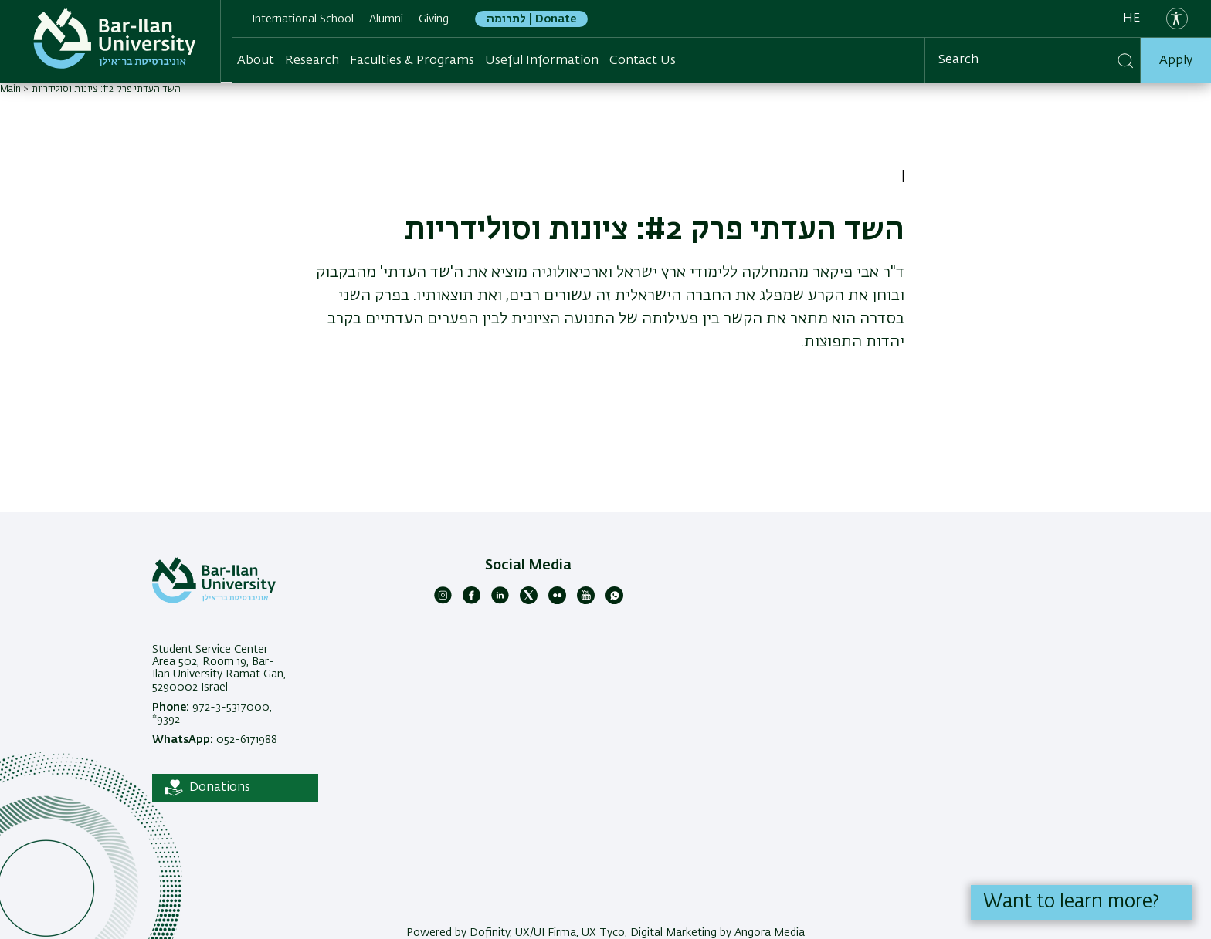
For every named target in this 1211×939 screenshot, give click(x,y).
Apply (1175, 61)
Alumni (386, 19)
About (255, 61)
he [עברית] (1131, 18)
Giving (434, 19)
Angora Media (769, 932)
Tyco (612, 932)
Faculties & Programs (412, 61)
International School (303, 19)
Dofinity (490, 932)
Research (312, 61)
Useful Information (542, 61)
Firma (562, 932)
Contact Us (642, 61)
